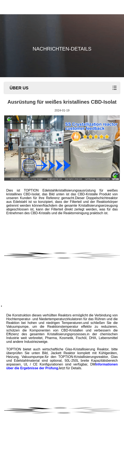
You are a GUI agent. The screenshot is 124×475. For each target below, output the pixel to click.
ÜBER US (19, 88)
